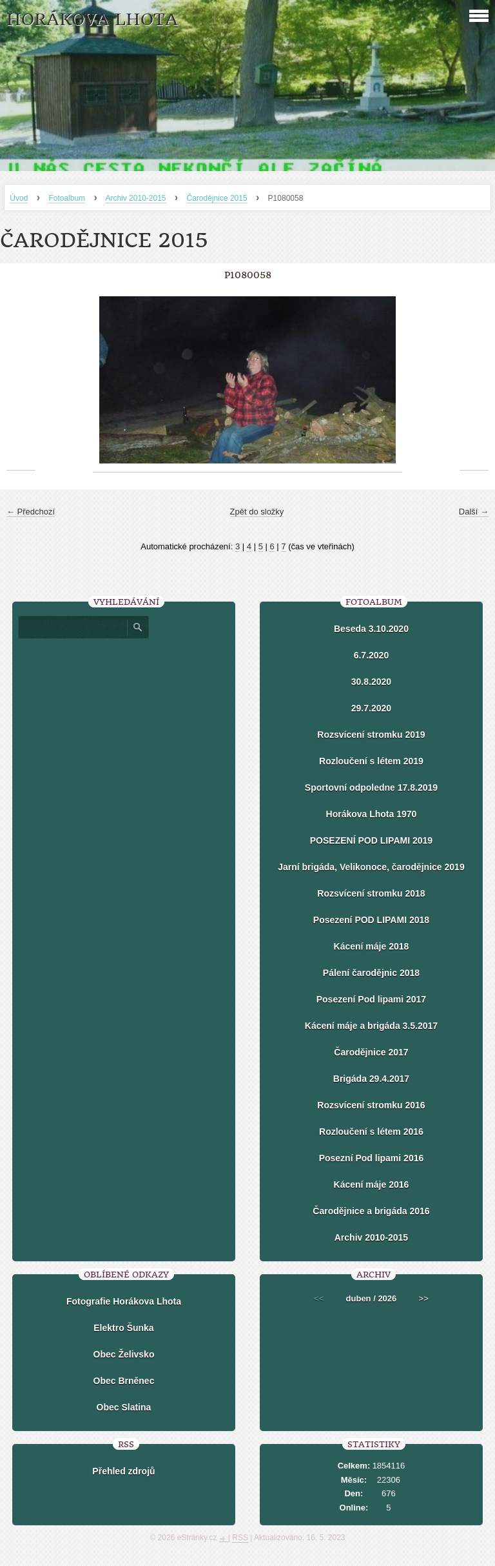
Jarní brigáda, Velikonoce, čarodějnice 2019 (371, 867)
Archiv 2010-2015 (135, 198)
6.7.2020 (371, 655)
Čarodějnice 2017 (371, 1052)
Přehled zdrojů (123, 1471)
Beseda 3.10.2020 (371, 629)
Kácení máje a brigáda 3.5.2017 (371, 1026)
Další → (474, 511)
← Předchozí (30, 511)
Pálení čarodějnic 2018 (371, 973)
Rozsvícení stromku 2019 (371, 734)
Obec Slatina (124, 1407)
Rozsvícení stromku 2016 (371, 1105)
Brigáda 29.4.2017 (371, 1078)
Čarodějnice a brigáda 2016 (371, 1211)
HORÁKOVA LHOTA (92, 20)
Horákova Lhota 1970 (371, 814)
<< (319, 1298)
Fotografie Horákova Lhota (123, 1301)
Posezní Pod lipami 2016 (371, 1158)
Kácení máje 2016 (371, 1184)
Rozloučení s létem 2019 (371, 761)
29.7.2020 (371, 708)
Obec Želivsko (124, 1354)
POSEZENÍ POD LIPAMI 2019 (371, 840)
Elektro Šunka (123, 1328)
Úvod (19, 198)
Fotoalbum (66, 198)
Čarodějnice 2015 (217, 198)
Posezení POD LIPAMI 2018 (371, 920)
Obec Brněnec (124, 1381)
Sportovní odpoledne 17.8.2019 (371, 787)
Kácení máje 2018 (371, 946)
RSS (240, 1537)
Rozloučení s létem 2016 (371, 1131)
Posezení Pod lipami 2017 (371, 999)
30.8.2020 (371, 681)
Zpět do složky (257, 511)
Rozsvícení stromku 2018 (371, 893)
